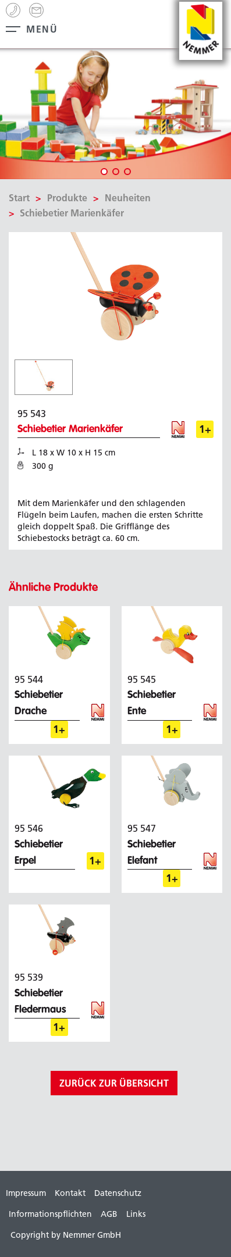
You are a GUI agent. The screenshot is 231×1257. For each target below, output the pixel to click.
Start (19, 198)
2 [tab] (115, 171)
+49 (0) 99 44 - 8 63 (13, 10)
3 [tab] (127, 171)
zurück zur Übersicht (114, 1083)
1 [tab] (104, 171)
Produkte (67, 198)
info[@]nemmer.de (36, 10)
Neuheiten (128, 198)
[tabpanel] (115, 113)
